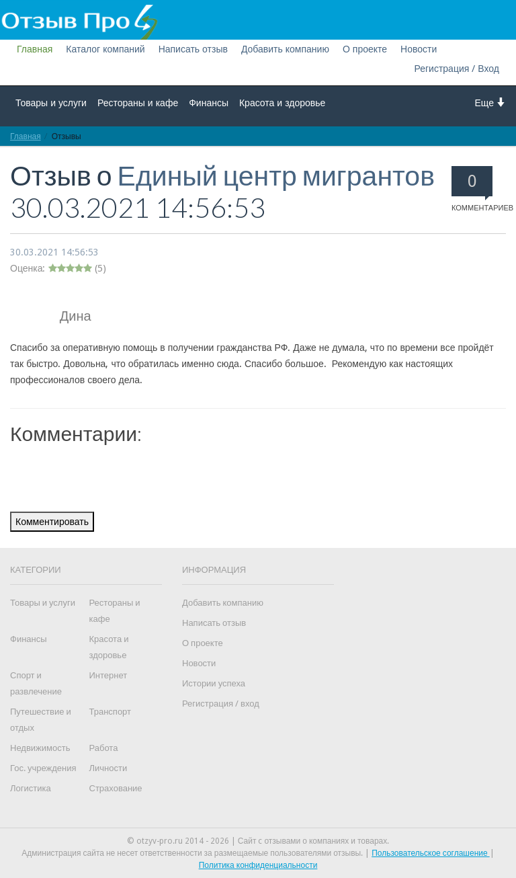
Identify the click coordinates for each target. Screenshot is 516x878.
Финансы (208, 102)
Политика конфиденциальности (258, 865)
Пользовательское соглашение (431, 853)
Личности (108, 768)
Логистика (30, 788)
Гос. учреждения (43, 768)
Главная (34, 49)
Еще (491, 102)
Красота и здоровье (282, 102)
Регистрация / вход (220, 704)
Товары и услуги (51, 102)
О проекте (365, 49)
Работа (103, 748)
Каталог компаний (105, 49)
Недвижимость (40, 748)
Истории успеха (213, 683)
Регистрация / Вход (456, 68)
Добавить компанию (285, 49)
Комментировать (52, 521)
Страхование (115, 788)
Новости (418, 49)
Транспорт (110, 712)
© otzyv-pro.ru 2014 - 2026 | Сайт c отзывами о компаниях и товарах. (258, 841)
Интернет (108, 675)
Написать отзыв (193, 49)
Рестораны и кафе (137, 102)
